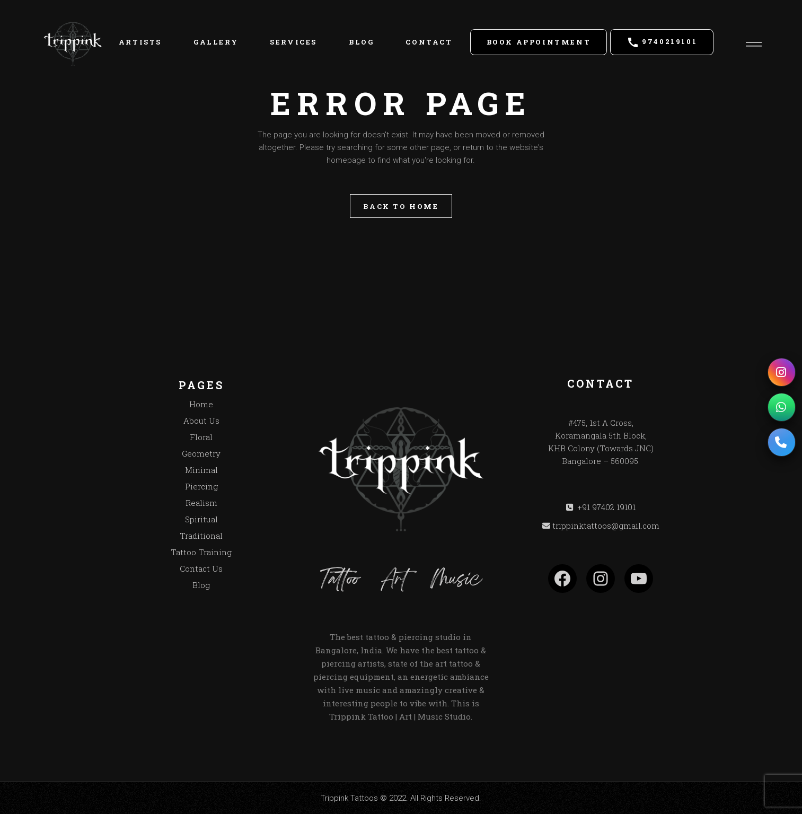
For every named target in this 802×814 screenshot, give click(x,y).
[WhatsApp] (781, 407)
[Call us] (781, 442)
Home (201, 404)
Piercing (201, 486)
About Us (201, 420)
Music (456, 580)
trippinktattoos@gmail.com (605, 525)
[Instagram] (781, 372)
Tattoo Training (201, 552)
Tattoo (339, 580)
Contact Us (201, 568)
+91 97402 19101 (605, 507)
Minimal (201, 470)
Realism (201, 502)
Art (394, 580)
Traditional (201, 535)
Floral (201, 437)
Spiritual (201, 519)
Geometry (201, 453)
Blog (201, 585)
